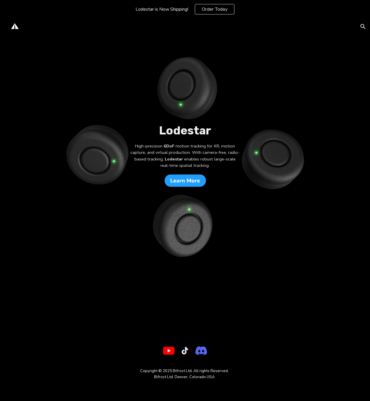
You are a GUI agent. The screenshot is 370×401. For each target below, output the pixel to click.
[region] (185, 9)
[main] (185, 131)
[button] (363, 27)
